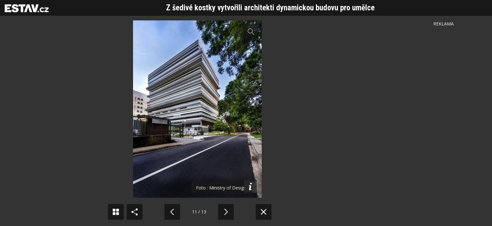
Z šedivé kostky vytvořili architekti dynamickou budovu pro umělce (270, 7)
